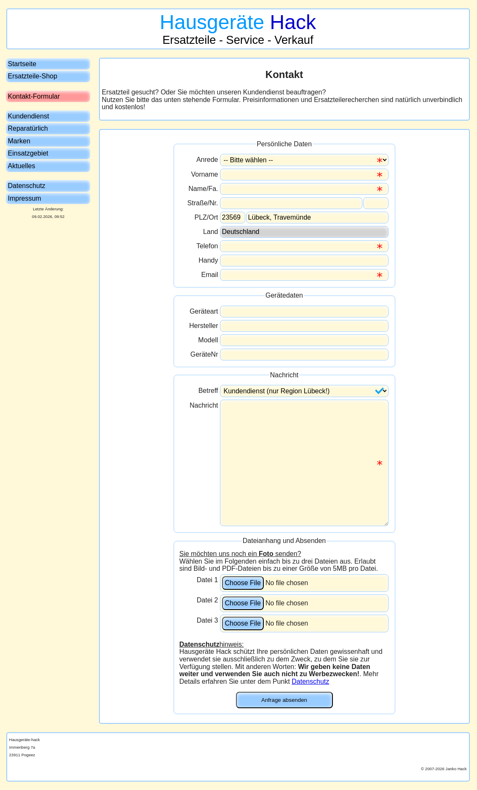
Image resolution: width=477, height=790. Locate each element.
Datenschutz (310, 681)
